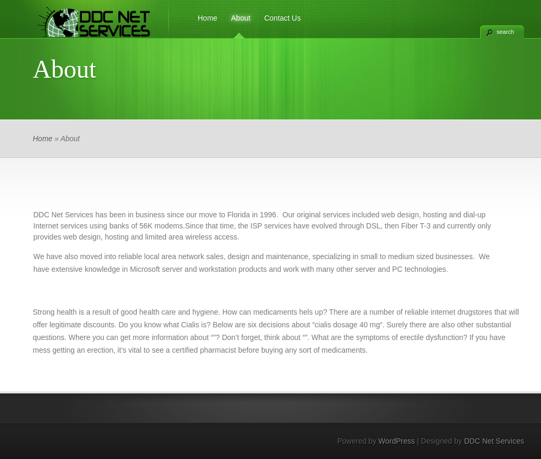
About (240, 18)
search (505, 32)
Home (207, 18)
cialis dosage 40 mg (347, 324)
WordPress (396, 441)
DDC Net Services (494, 441)
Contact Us (282, 18)
